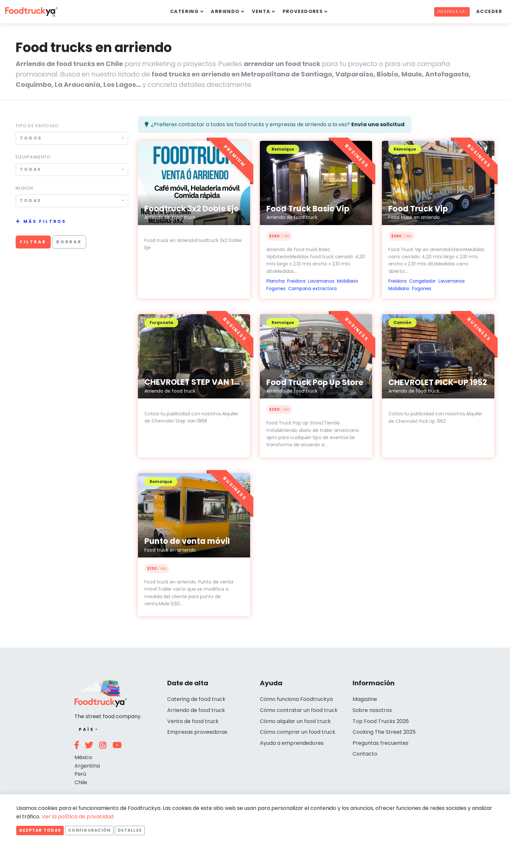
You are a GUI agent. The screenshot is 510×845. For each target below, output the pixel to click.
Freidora (296, 281)
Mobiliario (347, 281)
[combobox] (72, 138)
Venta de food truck (193, 721)
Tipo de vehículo (37, 125)
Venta (261, 11)
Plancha (275, 281)
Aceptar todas (40, 830)
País (86, 729)
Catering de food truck (196, 699)
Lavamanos (321, 281)
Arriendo (225, 11)
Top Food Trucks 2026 (381, 721)
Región (25, 188)
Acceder (489, 11)
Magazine (365, 699)
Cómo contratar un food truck (299, 710)
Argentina (87, 766)
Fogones (276, 288)
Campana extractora (312, 288)
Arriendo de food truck (196, 710)
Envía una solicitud (378, 124)
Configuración (89, 830)
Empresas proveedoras (197, 732)
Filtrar (33, 242)
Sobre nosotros (372, 710)
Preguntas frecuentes (381, 743)
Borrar (69, 242)
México (83, 757)
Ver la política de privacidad (78, 816)
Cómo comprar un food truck (297, 732)
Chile (80, 782)
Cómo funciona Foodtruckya (296, 699)
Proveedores (303, 11)
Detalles (130, 830)
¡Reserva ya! (452, 11)
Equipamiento (33, 157)
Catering (184, 11)
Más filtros (44, 221)
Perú (80, 774)
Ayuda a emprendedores (292, 743)
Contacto (365, 754)
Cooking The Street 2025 (384, 732)
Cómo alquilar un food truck (295, 721)
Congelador (422, 281)
